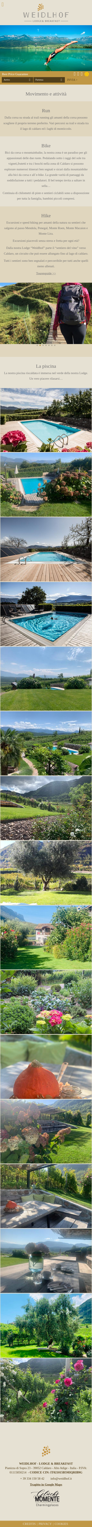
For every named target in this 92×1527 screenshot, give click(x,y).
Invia (71, 80)
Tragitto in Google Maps (46, 1484)
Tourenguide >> (46, 273)
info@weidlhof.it (61, 1478)
